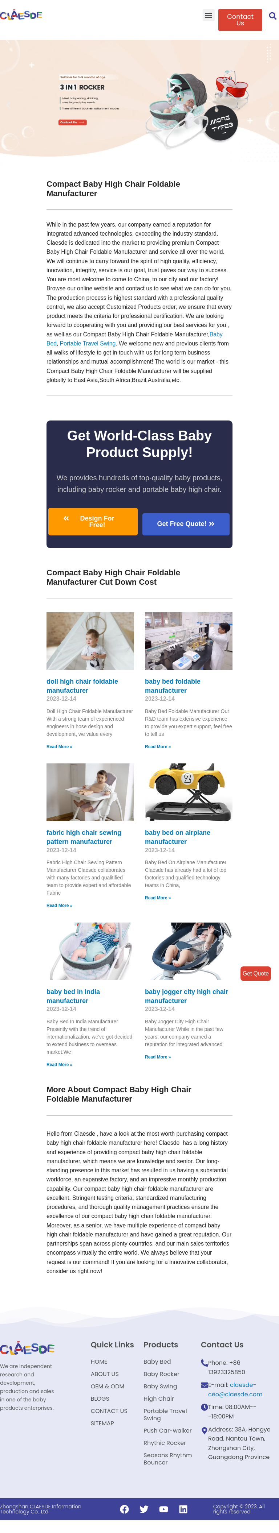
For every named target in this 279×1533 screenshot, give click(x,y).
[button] (209, 15)
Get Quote (255, 973)
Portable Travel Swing (165, 1426)
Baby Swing (160, 1395)
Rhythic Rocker (164, 1458)
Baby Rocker (161, 1381)
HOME (99, 1368)
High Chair (158, 1409)
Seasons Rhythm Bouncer (167, 1475)
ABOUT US (105, 1381)
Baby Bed (94, 345)
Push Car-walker (167, 1444)
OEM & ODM (108, 1395)
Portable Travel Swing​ (138, 345)
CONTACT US (109, 1423)
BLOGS (100, 1409)
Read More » (59, 749)
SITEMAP (102, 1437)
